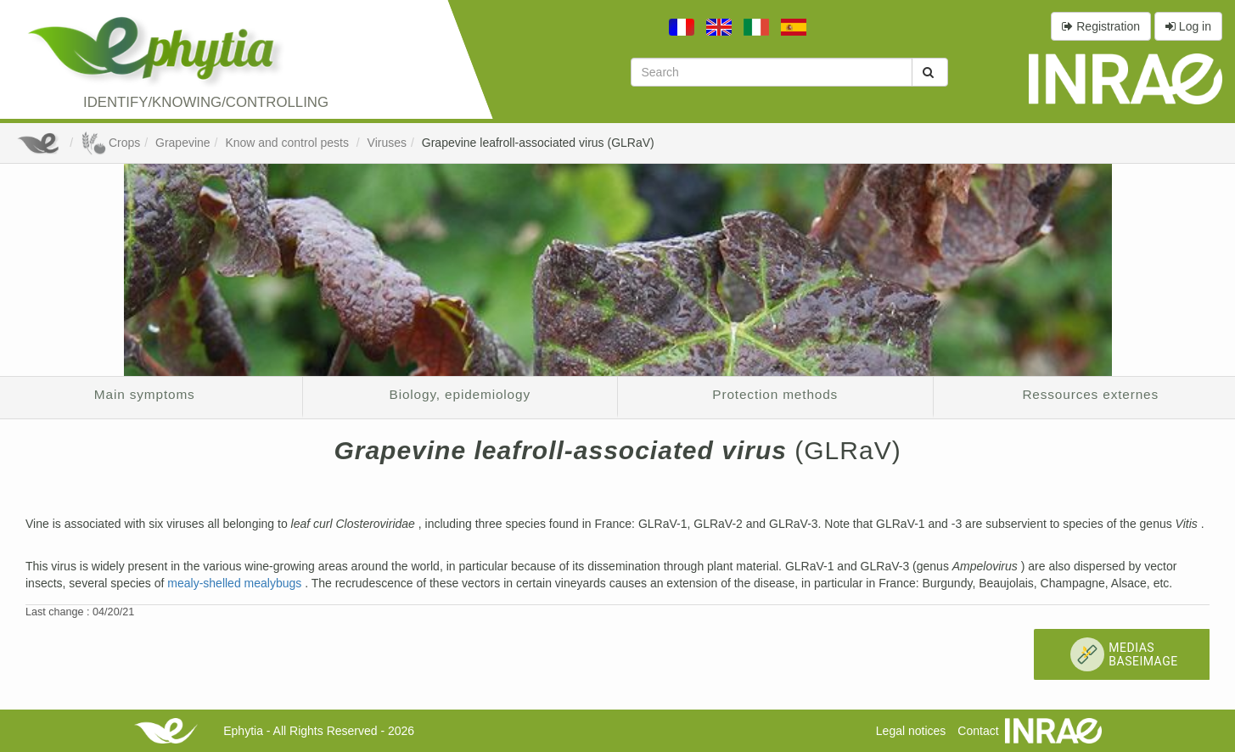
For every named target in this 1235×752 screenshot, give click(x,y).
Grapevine (183, 142)
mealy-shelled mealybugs (236, 583)
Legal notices (911, 731)
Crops (110, 142)
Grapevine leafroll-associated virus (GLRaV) (538, 142)
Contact (977, 731)
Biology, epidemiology (460, 394)
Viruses (387, 142)
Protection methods (775, 394)
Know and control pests (288, 142)
